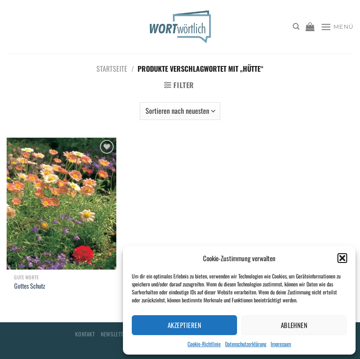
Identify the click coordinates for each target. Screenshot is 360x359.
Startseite (111, 68)
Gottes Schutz (29, 286)
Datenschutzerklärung (245, 343)
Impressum (281, 343)
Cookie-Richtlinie (204, 343)
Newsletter (115, 334)
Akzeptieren (184, 325)
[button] (342, 258)
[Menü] (337, 27)
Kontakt (85, 334)
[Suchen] (296, 26)
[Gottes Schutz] (61, 204)
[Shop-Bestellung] (180, 111)
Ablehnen (294, 325)
